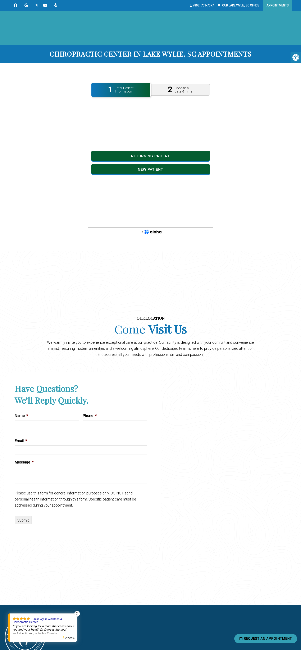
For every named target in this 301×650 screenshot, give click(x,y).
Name (21, 416)
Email (21, 441)
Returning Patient (150, 156)
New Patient (150, 170)
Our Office (240, 5)
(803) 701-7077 (203, 5)
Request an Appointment (266, 639)
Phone (90, 416)
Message (24, 462)
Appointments (277, 5)
